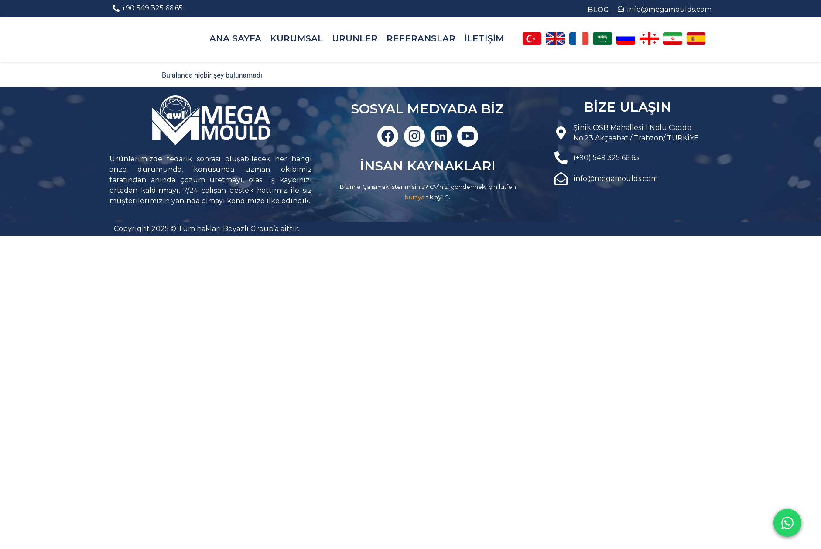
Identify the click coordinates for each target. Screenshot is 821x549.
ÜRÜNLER (355, 38)
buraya (414, 197)
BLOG (598, 10)
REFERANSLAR (421, 38)
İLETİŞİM (484, 38)
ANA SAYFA (235, 38)
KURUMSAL (296, 38)
